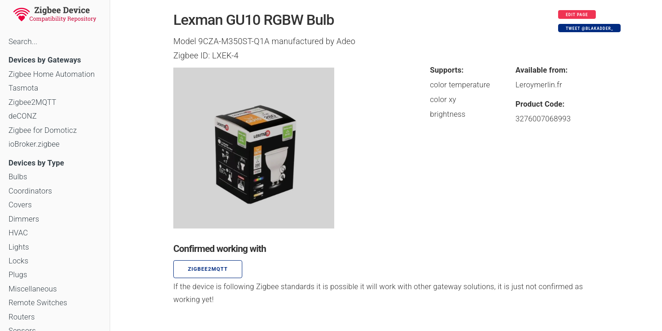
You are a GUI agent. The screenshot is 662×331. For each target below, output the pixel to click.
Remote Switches (37, 302)
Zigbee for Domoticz (42, 130)
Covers (20, 204)
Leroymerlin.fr (538, 84)
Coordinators (30, 191)
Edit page (577, 14)
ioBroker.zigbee (33, 144)
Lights (18, 247)
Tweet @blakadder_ (589, 28)
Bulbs (17, 176)
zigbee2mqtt (208, 269)
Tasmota (23, 88)
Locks (18, 261)
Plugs (17, 274)
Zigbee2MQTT (32, 102)
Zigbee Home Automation (51, 74)
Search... (22, 41)
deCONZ (22, 116)
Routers (21, 317)
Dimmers (23, 219)
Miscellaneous (32, 289)
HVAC (18, 232)
